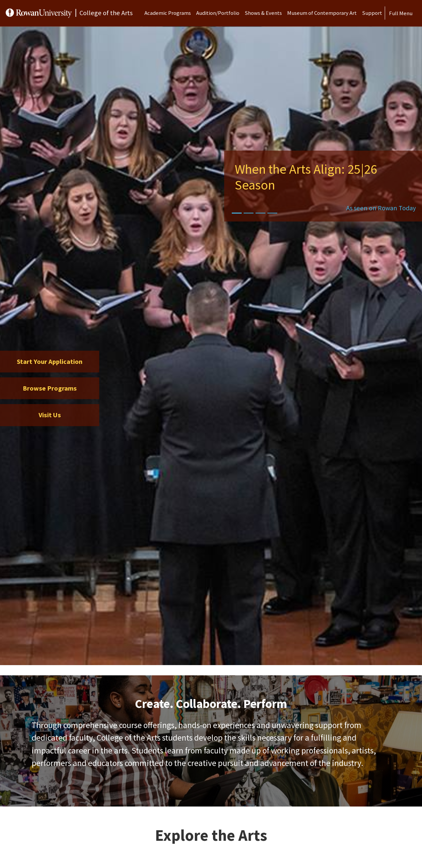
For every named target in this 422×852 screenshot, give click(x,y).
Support (372, 12)
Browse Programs (50, 388)
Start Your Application (49, 361)
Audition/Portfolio (217, 12)
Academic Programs (167, 12)
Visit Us (50, 415)
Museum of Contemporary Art (322, 12)
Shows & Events (263, 12)
